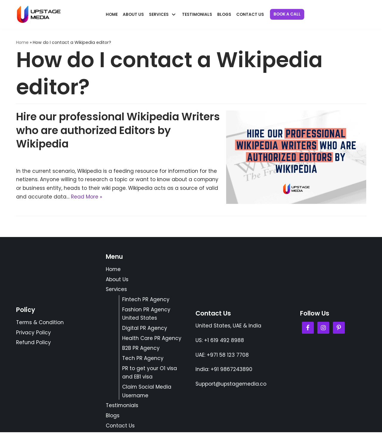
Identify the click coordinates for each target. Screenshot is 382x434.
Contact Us (250, 14)
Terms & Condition (40, 323)
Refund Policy (33, 343)
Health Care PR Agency (151, 339)
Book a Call (287, 14)
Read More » (86, 197)
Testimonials (197, 14)
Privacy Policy (33, 333)
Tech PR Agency (143, 359)
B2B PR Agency (141, 349)
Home (112, 14)
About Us (133, 14)
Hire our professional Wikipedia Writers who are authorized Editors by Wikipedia (118, 130)
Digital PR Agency (144, 329)
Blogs (224, 14)
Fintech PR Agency (146, 300)
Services (116, 290)
